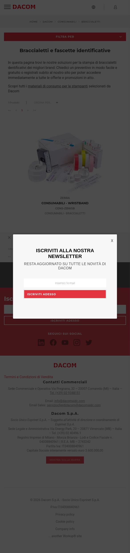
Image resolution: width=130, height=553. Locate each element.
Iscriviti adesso (41, 294)
